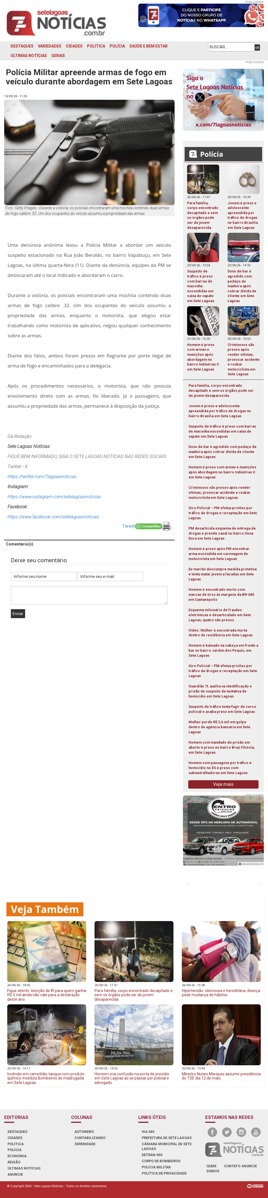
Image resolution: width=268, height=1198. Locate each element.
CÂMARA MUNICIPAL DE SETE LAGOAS (167, 1146)
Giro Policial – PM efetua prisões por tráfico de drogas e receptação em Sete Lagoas (223, 513)
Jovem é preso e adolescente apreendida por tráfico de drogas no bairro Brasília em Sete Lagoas (220, 411)
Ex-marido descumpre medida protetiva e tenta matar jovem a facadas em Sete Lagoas (223, 574)
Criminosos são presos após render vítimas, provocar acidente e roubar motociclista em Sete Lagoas (219, 492)
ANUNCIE (15, 1174)
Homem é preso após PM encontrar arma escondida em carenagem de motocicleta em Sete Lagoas (219, 554)
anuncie (249, 1166)
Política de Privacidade (164, 1173)
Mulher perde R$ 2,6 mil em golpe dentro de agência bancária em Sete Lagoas (219, 727)
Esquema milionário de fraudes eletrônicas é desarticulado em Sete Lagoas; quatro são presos (220, 615)
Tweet (128, 526)
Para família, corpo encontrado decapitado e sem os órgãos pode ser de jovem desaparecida (221, 390)
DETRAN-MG (152, 1155)
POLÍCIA (117, 46)
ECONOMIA (17, 1156)
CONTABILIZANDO (89, 1138)
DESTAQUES (22, 46)
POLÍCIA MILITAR (156, 1167)
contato (232, 1166)
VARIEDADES (49, 46)
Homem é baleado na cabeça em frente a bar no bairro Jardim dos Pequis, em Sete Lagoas (223, 650)
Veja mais (223, 784)
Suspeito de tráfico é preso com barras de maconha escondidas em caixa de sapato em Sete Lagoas (222, 431)
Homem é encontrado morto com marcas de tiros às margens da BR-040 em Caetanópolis (221, 594)
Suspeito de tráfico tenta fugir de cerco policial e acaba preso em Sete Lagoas (222, 709)
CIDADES (74, 46)
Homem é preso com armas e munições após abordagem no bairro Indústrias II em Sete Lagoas (222, 472)
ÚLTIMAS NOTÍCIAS (29, 55)
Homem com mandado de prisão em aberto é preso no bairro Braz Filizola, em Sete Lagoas (222, 747)
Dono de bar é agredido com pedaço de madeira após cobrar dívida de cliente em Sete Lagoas (223, 452)
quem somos (212, 1168)
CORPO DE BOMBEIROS (161, 1161)
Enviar (18, 613)
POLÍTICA (96, 46)
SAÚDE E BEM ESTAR (148, 46)
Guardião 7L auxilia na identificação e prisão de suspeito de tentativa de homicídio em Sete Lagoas (220, 691)
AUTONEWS (84, 1132)
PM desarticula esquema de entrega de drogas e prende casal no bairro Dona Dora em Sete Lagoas (222, 533)
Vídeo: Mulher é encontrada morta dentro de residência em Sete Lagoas (221, 632)
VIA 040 (148, 1132)
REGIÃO (14, 1162)
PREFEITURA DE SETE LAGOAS (167, 1138)
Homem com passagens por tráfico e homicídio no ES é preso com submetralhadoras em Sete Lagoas (220, 768)
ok (257, 47)
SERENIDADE (84, 1144)
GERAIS (58, 55)
